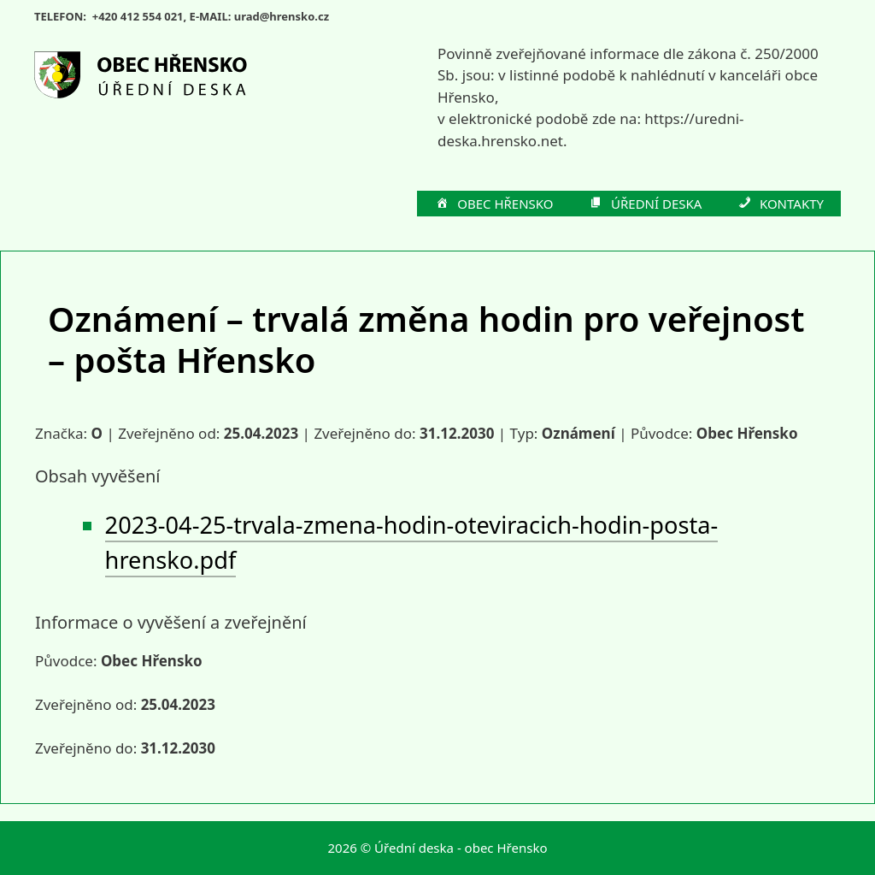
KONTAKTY (780, 204)
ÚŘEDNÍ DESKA (645, 204)
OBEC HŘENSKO (494, 204)
